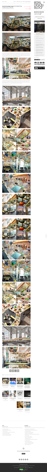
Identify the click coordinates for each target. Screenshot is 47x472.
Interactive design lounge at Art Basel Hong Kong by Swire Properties (12, 7)
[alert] (23, 467)
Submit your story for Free (39, 16)
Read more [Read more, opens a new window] (27, 466)
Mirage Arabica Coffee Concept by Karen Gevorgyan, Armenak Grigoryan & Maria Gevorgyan (27, 386)
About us (15, 1)
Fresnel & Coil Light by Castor (20, 398)
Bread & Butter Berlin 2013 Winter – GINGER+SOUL (13, 386)
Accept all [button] (21, 469)
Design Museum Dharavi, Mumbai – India (5, 399)
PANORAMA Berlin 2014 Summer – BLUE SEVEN (5, 385)
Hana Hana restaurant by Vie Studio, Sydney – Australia (20, 409)
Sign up (23, 453)
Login (3, 1)
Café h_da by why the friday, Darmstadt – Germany (13, 399)
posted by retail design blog (6, 8)
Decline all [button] (25, 469)
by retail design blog (5, 387)
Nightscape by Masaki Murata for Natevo (27, 398)
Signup (5, 1)
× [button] (46, 463)
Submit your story (19, 1)
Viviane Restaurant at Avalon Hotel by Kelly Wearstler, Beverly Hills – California (20, 386)
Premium (24, 1)
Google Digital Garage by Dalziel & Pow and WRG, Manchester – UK (27, 410)
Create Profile (39, 18)
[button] (15, 467)
